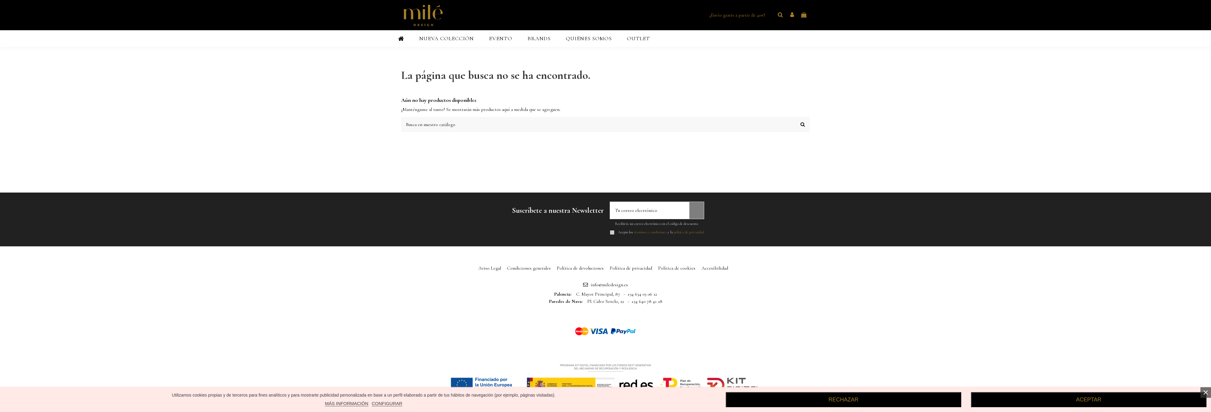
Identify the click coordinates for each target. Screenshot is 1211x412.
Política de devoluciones (580, 268)
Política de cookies (676, 268)
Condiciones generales (529, 268)
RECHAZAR (844, 400)
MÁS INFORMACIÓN (346, 403)
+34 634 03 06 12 (642, 294)
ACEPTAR (1088, 400)
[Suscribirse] (696, 210)
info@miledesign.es (609, 285)
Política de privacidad (631, 268)
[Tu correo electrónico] (649, 210)
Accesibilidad (714, 268)
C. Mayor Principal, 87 (598, 294)
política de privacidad (689, 232)
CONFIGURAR (387, 403)
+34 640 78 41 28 (647, 301)
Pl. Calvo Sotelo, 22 (605, 301)
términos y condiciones (650, 232)
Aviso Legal (489, 268)
